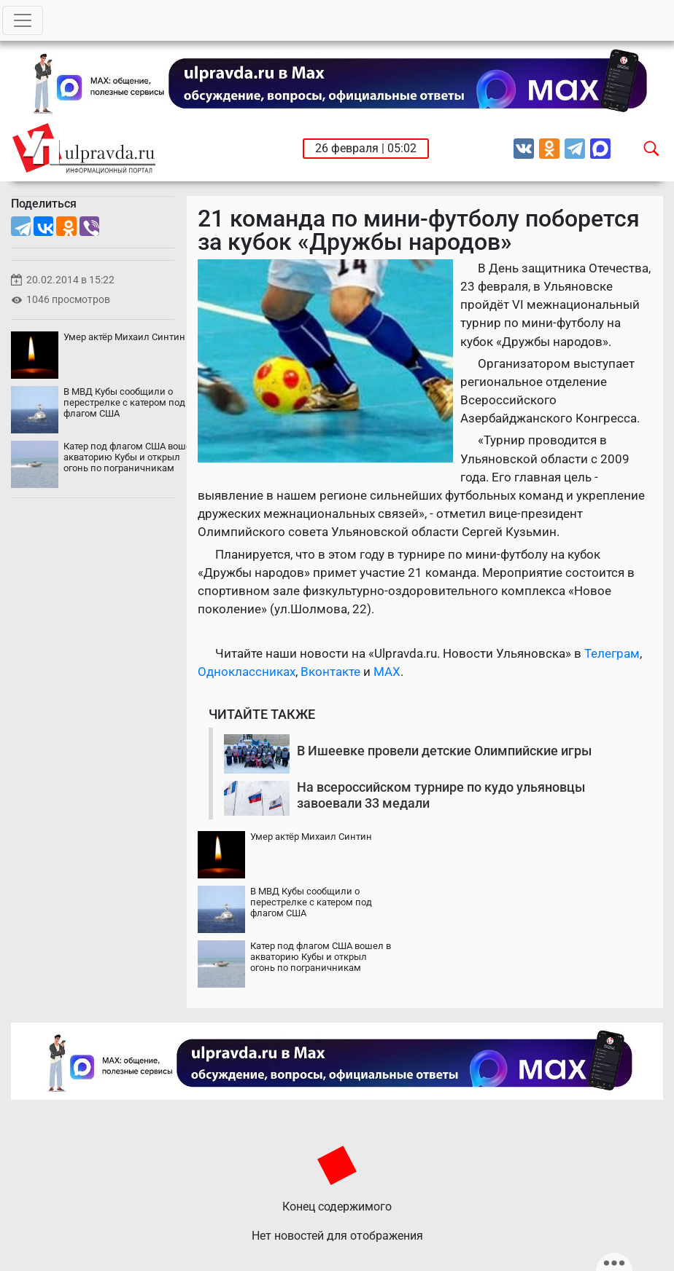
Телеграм (612, 653)
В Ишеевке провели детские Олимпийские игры (444, 750)
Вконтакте (330, 671)
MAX (386, 671)
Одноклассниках (246, 671)
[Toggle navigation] (22, 20)
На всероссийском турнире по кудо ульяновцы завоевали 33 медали (441, 795)
